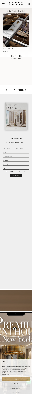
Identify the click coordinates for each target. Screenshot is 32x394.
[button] (30, 32)
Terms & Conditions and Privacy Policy (18, 171)
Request (16, 175)
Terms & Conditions (16, 392)
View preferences (16, 388)
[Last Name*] (22, 148)
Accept (16, 379)
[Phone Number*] (16, 156)
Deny (16, 383)
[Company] (16, 164)
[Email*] (16, 152)
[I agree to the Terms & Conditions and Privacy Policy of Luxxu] (6, 172)
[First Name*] (9, 148)
